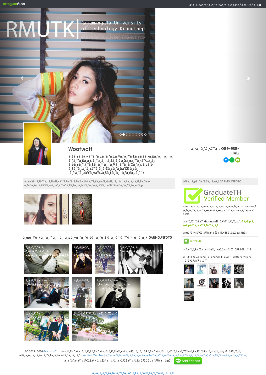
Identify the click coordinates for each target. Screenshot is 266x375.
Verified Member (93, 355)
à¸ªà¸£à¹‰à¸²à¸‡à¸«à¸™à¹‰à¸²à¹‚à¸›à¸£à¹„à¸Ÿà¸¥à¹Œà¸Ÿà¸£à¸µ (225, 5)
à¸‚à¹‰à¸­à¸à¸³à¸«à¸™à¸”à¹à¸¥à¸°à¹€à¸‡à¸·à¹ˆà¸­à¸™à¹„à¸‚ (213, 355)
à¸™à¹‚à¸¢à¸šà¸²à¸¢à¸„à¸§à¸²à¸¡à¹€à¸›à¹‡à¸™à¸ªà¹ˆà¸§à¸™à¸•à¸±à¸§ (142, 355)
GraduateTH (51, 351)
